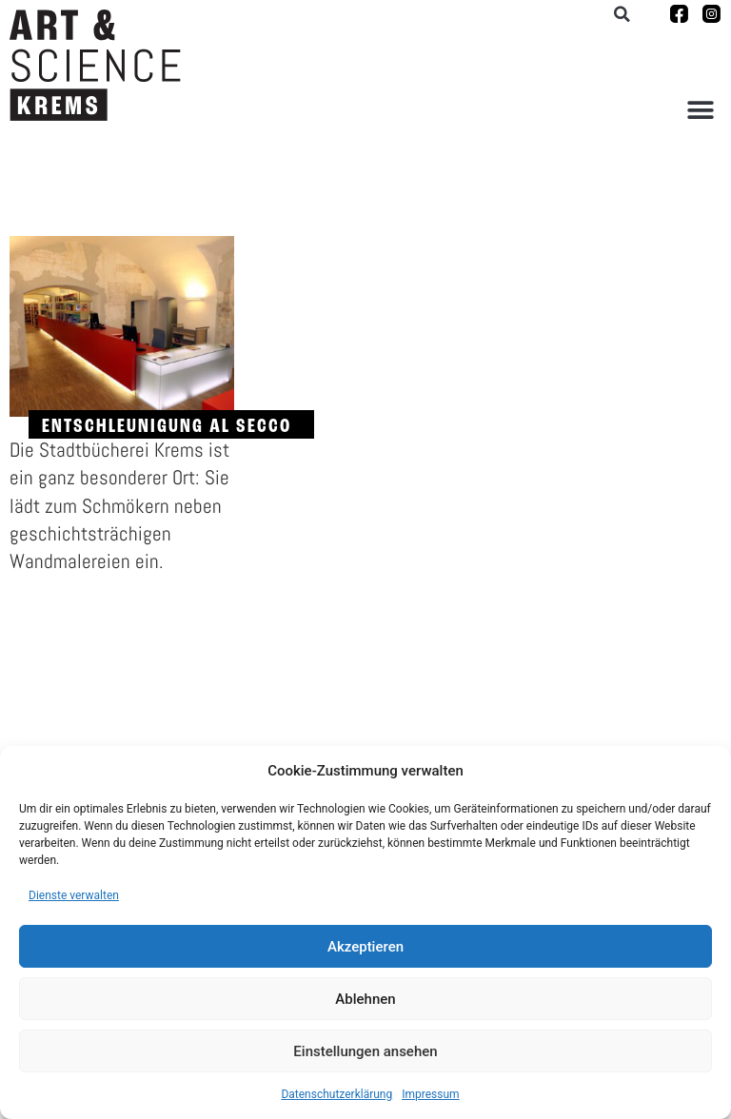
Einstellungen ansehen (365, 1051)
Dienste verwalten (74, 895)
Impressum (430, 1094)
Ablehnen (365, 999)
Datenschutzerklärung (336, 1094)
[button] (700, 109)
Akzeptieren (365, 946)
